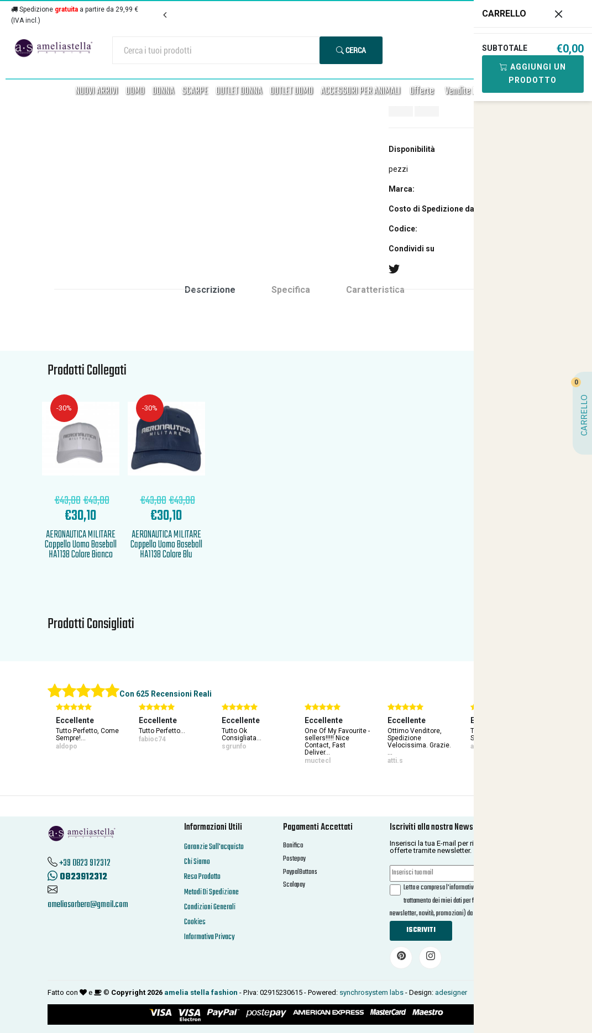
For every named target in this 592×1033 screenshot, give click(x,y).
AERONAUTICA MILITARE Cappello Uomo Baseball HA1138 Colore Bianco (81, 545)
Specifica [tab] (290, 289)
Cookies (195, 922)
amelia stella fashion (201, 992)
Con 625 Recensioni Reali (165, 693)
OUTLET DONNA (239, 91)
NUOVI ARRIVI (96, 91)
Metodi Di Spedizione (211, 892)
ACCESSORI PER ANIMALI (360, 91)
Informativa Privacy (209, 937)
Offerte (422, 91)
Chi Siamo (197, 862)
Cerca (351, 50)
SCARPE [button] (195, 91)
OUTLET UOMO (291, 91)
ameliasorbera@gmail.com (88, 905)
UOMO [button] (134, 91)
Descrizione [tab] (210, 289)
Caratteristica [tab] (375, 289)
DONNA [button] (163, 91)
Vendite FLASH (469, 91)
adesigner (451, 992)
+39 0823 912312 (85, 863)
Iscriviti (421, 930)
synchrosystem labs (371, 992)
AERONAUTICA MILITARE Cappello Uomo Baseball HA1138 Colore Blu (166, 545)
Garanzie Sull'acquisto (214, 847)
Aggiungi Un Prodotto (533, 73)
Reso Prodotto (202, 877)
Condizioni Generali (209, 907)
